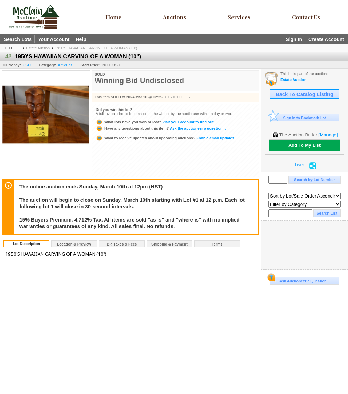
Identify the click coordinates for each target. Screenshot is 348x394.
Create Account (326, 39)
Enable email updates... (166, 138)
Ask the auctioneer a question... (161, 128)
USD (27, 65)
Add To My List (304, 145)
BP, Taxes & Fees (122, 244)
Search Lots (18, 39)
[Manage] (328, 134)
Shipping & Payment (169, 244)
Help (81, 39)
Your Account (53, 39)
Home (113, 17)
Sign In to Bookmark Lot (298, 118)
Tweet (300, 164)
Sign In (294, 39)
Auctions (174, 17)
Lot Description (26, 244)
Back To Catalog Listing (304, 94)
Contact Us (306, 17)
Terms (217, 244)
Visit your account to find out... (156, 122)
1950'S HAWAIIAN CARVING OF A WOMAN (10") (96, 48)
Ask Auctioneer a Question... (300, 280)
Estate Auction (38, 48)
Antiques (65, 65)
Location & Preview (74, 244)
